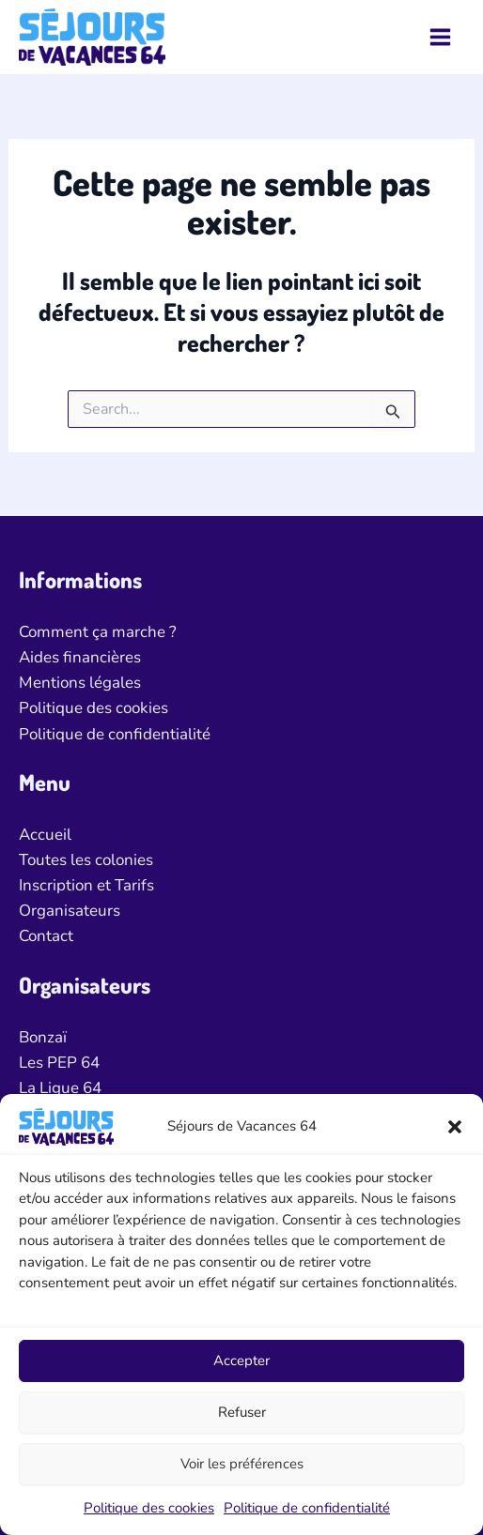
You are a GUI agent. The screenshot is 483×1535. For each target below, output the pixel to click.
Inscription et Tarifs (86, 885)
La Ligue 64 (60, 1088)
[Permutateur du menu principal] (441, 37)
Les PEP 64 (59, 1062)
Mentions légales (80, 682)
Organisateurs (69, 910)
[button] (454, 1126)
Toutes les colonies (86, 860)
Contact (46, 936)
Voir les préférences (242, 1463)
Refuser (242, 1412)
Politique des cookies (149, 1507)
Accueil (45, 834)
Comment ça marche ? (98, 632)
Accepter (241, 1360)
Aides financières (80, 657)
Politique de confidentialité (307, 1507)
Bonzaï (43, 1037)
